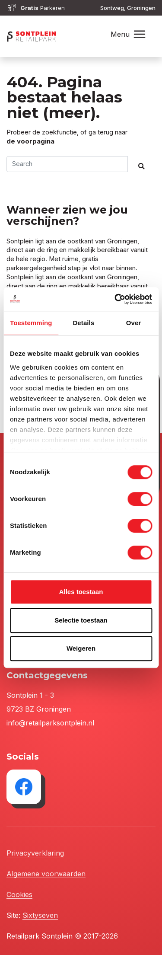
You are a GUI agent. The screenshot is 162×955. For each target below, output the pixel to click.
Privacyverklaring (35, 853)
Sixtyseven (40, 915)
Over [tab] (133, 322)
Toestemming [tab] (31, 322)
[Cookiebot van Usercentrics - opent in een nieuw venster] (115, 299)
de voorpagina (30, 141)
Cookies (19, 894)
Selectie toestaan (81, 620)
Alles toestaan (81, 591)
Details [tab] (83, 322)
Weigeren (81, 648)
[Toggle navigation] (139, 34)
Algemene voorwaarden (46, 873)
